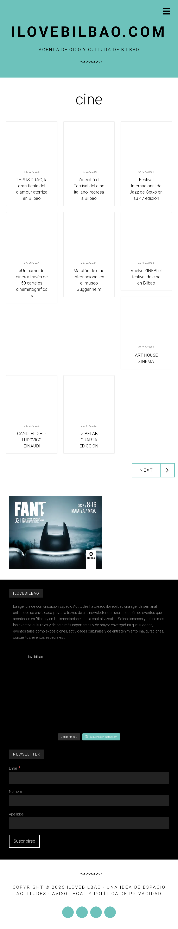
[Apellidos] (89, 823)
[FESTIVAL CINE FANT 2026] (55, 568)
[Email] (89, 778)
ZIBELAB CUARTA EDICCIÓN (89, 439)
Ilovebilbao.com (89, 31)
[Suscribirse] (24, 841)
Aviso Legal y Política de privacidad (107, 893)
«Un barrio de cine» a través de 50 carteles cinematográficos (32, 283)
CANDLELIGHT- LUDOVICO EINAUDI (31, 439)
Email (14, 768)
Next (146, 470)
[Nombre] (89, 800)
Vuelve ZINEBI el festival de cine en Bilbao (146, 277)
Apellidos (16, 814)
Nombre (15, 791)
